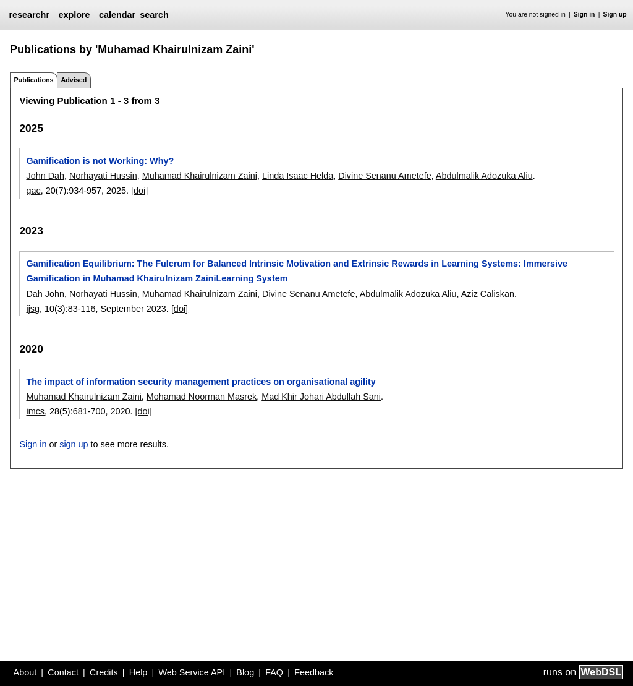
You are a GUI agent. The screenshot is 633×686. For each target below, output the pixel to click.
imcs (35, 411)
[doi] (139, 190)
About (25, 672)
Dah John (45, 294)
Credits (104, 672)
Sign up (615, 14)
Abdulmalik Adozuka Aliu (484, 176)
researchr (29, 15)
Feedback (313, 672)
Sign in (584, 14)
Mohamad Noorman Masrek (202, 396)
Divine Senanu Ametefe (384, 176)
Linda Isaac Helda (297, 176)
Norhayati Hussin (103, 176)
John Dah (45, 176)
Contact (63, 672)
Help (138, 672)
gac (33, 190)
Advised (74, 80)
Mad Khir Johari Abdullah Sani (321, 396)
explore (74, 15)
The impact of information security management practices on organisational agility (200, 382)
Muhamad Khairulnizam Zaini (199, 176)
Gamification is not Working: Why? (100, 161)
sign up (73, 444)
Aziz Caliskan (487, 294)
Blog (245, 672)
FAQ (274, 672)
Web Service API (191, 672)
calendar (117, 15)
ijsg (33, 309)
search (154, 15)
